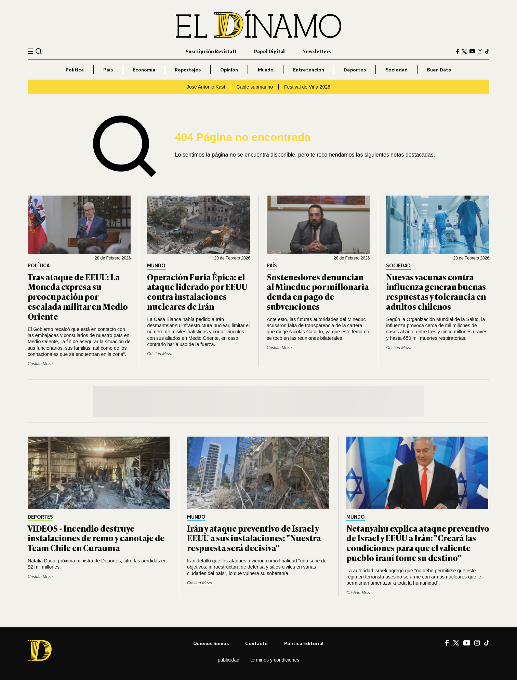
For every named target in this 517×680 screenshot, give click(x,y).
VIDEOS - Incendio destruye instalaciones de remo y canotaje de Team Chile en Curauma (96, 538)
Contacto (256, 643)
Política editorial (303, 643)
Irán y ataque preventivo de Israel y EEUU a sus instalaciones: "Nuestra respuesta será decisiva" (254, 538)
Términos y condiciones (274, 660)
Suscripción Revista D (211, 51)
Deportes (355, 69)
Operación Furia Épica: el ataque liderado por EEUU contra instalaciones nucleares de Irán (197, 291)
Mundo (266, 69)
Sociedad (397, 69)
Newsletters (317, 51)
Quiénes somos (211, 643)
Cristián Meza (40, 363)
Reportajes (188, 69)
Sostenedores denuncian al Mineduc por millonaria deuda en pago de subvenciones (318, 291)
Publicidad (228, 660)
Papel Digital (269, 51)
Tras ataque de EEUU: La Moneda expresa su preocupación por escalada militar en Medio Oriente (78, 296)
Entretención (308, 69)
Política (75, 69)
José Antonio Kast (206, 87)
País (108, 69)
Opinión (229, 69)
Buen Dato (439, 69)
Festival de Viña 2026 (307, 87)
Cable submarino (255, 87)
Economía (144, 69)
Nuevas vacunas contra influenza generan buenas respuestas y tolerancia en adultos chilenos (436, 291)
